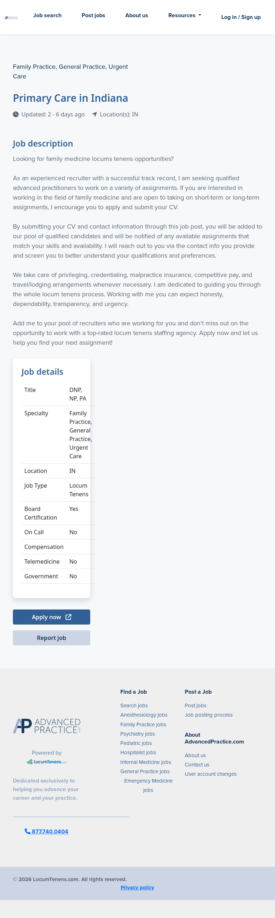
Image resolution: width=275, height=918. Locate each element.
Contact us (197, 765)
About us (136, 15)
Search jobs (134, 705)
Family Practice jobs (143, 724)
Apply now (51, 617)
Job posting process (209, 715)
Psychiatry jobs (137, 734)
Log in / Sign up (241, 17)
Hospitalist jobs (138, 752)
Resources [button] (182, 15)
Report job (51, 638)
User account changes (211, 774)
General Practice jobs (145, 771)
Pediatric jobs (136, 743)
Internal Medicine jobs (145, 762)
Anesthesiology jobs (144, 715)
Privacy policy (137, 887)
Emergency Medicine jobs (148, 785)
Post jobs (93, 15)
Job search (47, 15)
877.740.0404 (46, 831)
